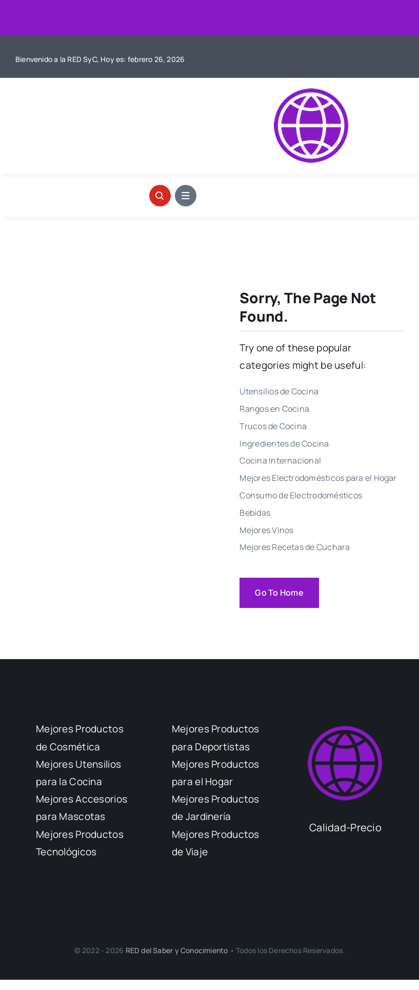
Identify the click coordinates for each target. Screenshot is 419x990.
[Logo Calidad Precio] (311, 92)
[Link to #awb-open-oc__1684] (185, 195)
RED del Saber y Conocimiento (178, 950)
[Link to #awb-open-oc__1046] (160, 195)
